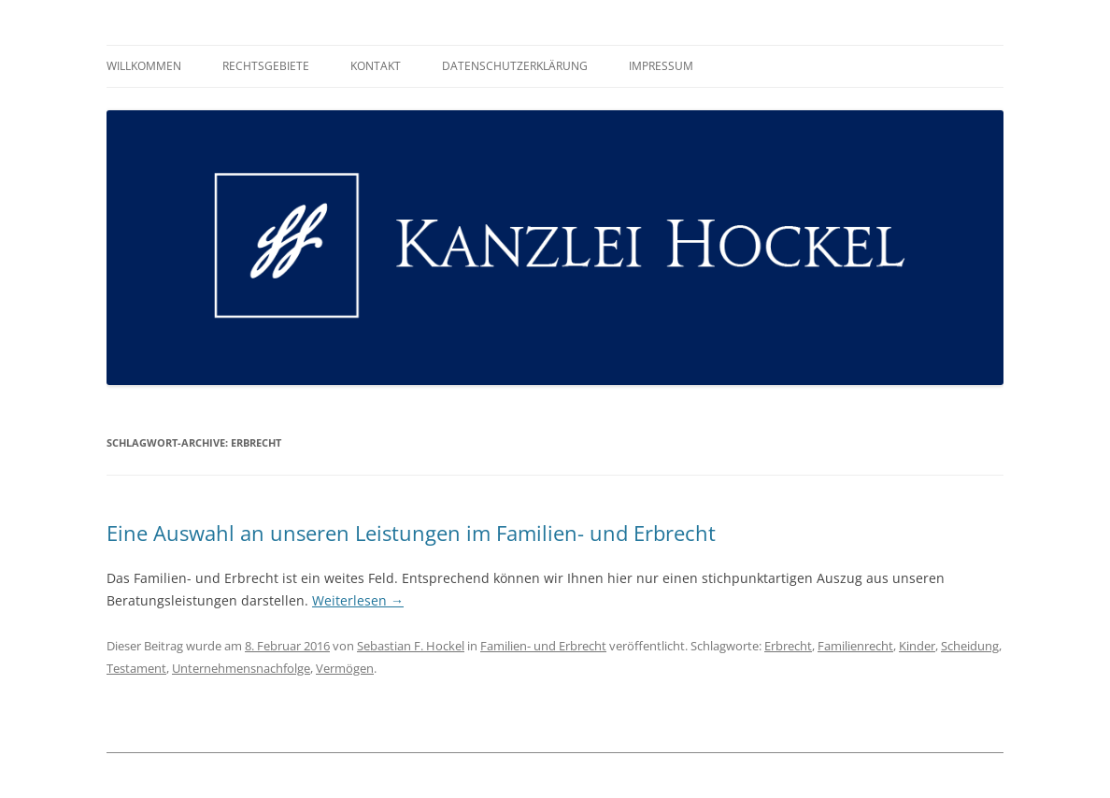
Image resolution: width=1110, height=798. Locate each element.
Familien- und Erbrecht (543, 645)
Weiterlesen (358, 600)
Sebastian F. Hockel (410, 645)
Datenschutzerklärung (515, 66)
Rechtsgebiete (265, 66)
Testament (136, 668)
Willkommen (144, 66)
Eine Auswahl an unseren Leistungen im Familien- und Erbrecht (411, 533)
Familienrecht (855, 645)
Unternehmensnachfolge (241, 668)
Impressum (661, 66)
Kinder (917, 645)
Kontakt (375, 66)
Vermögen (345, 668)
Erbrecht (788, 645)
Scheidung (970, 645)
